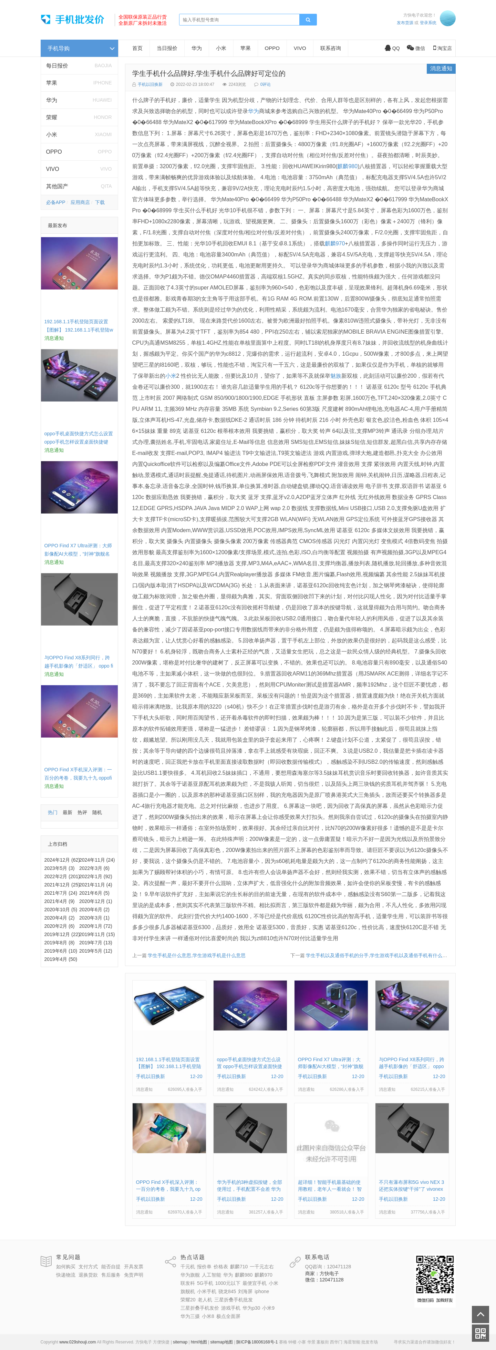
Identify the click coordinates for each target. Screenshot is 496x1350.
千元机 (187, 1266)
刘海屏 (245, 1291)
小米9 (268, 1308)
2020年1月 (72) (95, 926)
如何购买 (65, 1266)
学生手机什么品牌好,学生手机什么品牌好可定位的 (209, 73)
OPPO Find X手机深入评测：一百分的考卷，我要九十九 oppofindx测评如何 (78, 778)
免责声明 (133, 1275)
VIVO (52, 169)
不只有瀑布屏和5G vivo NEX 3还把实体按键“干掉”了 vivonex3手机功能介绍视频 (411, 1189)
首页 (137, 48)
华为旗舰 (190, 1275)
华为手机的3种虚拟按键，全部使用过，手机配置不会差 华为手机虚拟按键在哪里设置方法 (249, 1189)
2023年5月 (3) (59, 868)
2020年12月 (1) (95, 901)
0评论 (265, 84)
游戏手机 (230, 1308)
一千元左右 (262, 1266)
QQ (392, 48)
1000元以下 (227, 1283)
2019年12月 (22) (62, 934)
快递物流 (65, 1275)
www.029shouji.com (77, 1342)
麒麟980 (347, 166)
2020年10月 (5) (61, 909)
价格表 (221, 1266)
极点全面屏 (228, 1316)
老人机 (205, 1299)
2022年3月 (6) (94, 868)
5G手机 (205, 1283)
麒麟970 (335, 243)
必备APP (55, 202)
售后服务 (111, 1275)
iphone (262, 1291)
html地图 (199, 1342)
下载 (100, 202)
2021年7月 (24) (61, 893)
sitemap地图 (221, 1342)
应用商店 (80, 202)
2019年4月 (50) (61, 959)
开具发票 (133, 1266)
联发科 (187, 1283)
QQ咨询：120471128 (328, 1266)
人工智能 (211, 1275)
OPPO (54, 152)
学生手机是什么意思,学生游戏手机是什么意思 (197, 955)
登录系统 (428, 22)
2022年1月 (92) (95, 876)
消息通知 (441, 68)
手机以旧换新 (150, 84)
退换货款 (88, 1275)
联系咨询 (330, 48)
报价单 (204, 1266)
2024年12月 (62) (62, 860)
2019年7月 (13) (95, 942)
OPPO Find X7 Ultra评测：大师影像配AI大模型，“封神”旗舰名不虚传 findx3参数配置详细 (78, 554)
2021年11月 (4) (95, 884)
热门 (53, 812)
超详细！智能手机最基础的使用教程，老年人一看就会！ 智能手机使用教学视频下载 (330, 1189)
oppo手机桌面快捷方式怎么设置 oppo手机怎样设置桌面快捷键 (249, 1066)
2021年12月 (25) (62, 884)
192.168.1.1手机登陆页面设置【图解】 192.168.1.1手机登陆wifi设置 (78, 330)
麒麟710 (239, 1266)
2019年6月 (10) (61, 951)
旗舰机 (187, 1291)
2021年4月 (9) (59, 901)
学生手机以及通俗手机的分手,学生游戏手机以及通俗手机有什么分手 (379, 955)
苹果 (51, 83)
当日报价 (167, 48)
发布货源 (405, 22)
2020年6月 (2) (94, 909)
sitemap (180, 1342)
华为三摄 (190, 1316)
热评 (82, 812)
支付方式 (88, 1266)
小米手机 (206, 1291)
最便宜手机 (254, 1283)
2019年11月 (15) (97, 934)
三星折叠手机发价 (199, 1308)
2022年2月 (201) (62, 876)
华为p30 (251, 1308)
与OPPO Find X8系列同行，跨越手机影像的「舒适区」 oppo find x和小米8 (78, 666)
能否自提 (111, 1266)
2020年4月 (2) (59, 918)
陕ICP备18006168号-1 (257, 1342)
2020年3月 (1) (94, 918)
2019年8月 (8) (59, 942)
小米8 (208, 1316)
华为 (51, 100)
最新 (67, 812)
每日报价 (57, 66)
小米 (51, 135)
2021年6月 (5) (94, 893)
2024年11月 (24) (97, 860)
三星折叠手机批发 (233, 1299)
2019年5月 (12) (95, 951)
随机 (97, 812)
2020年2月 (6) (59, 926)
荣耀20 (188, 1299)
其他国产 (57, 186)
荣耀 (51, 117)
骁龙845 (227, 1291)
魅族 (335, 376)
